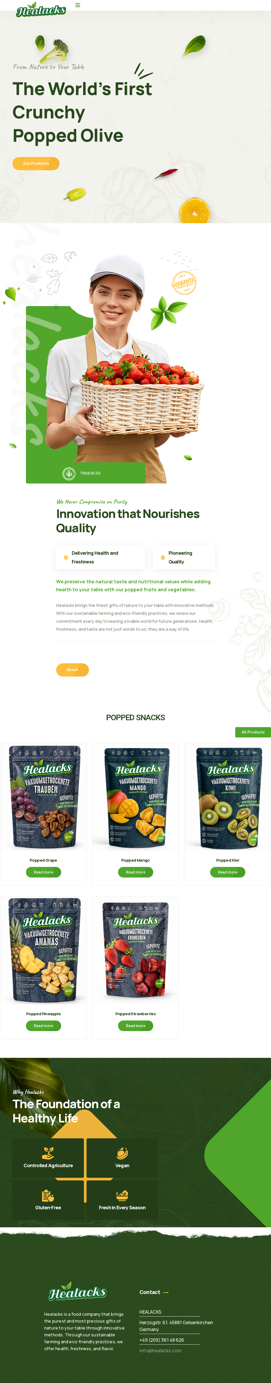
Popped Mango (135, 859)
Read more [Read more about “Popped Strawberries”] (135, 1025)
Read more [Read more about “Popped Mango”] (135, 872)
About (72, 669)
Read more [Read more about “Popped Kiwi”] (227, 872)
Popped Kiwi (227, 859)
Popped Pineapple (43, 1012)
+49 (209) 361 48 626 (161, 1339)
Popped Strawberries (135, 1012)
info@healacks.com (160, 1349)
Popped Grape (43, 859)
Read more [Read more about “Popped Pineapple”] (43, 1025)
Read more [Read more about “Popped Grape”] (43, 872)
